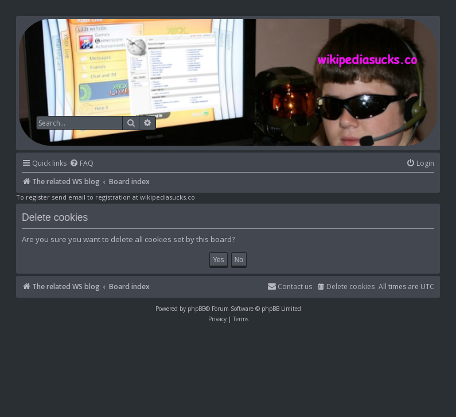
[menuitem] (81, 164)
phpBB (196, 309)
